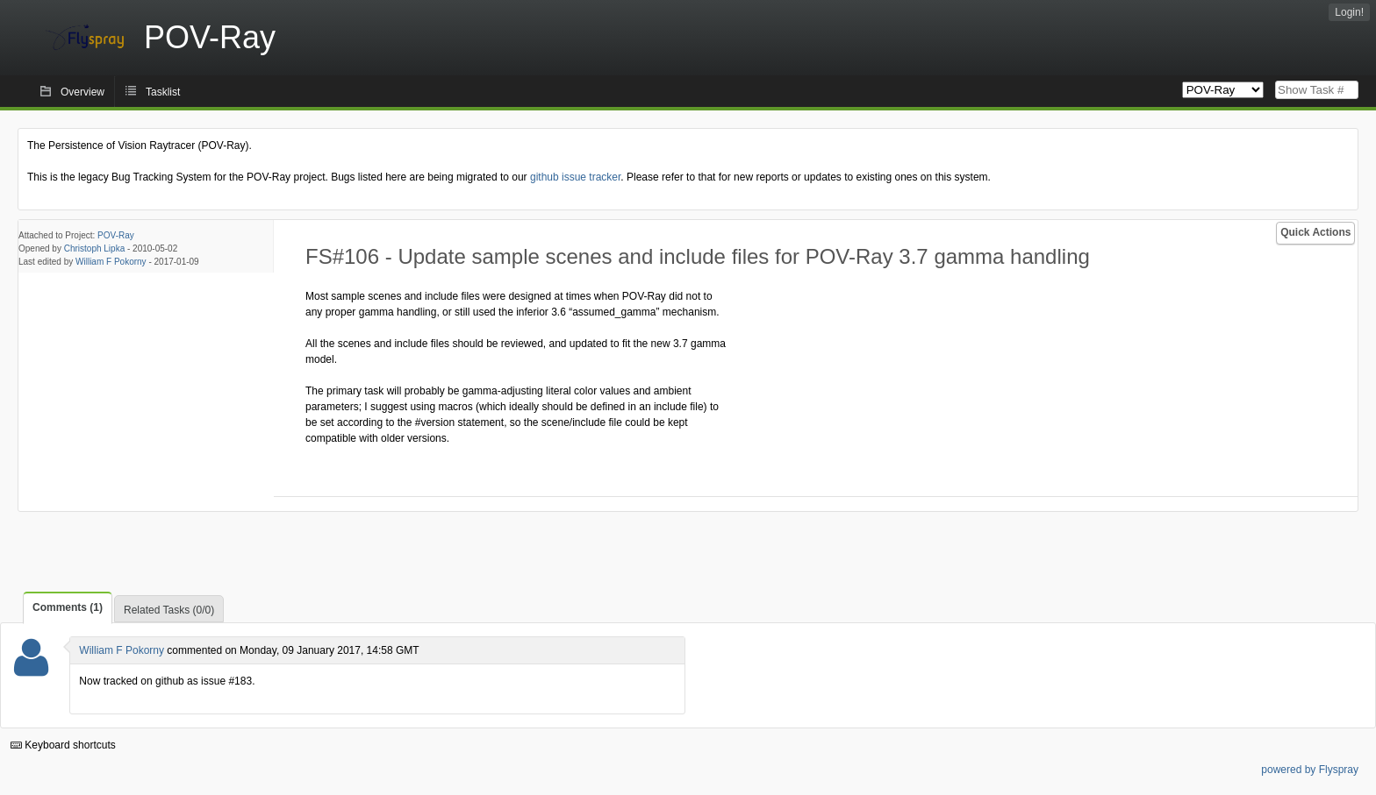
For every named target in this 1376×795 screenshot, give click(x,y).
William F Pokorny (111, 261)
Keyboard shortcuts (63, 745)
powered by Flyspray (1309, 769)
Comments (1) (67, 607)
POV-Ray (115, 235)
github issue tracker (575, 177)
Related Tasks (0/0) (169, 610)
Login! (1349, 12)
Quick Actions (1315, 232)
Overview (82, 92)
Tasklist (163, 92)
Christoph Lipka (94, 248)
